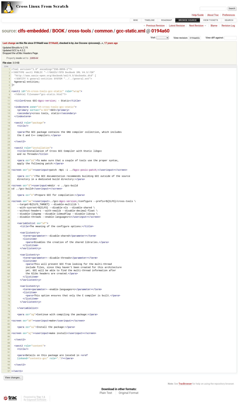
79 (9, 315)
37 (9, 183)
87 (9, 340)
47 (9, 214)
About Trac (213, 15)
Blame (214, 25)
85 (9, 334)
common (103, 31)
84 (9, 330)
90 (9, 349)
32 (9, 167)
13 (9, 107)
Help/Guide (198, 15)
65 (9, 271)
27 (9, 151)
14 (9, 110)
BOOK (58, 31)
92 (9, 356)
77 (9, 308)
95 (9, 365)
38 (9, 186)
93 (9, 359)
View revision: (181, 37)
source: (9, 31)
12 (9, 104)
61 (9, 258)
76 (9, 305)
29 (9, 157)
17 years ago (111, 43)
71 (9, 289)
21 (9, 132)
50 (9, 224)
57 (9, 245)
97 (9, 371)
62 (9, 261)
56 (9, 242)
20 (9, 129)
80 (9, 318)
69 (9, 283)
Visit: (153, 37)
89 (9, 346)
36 (9, 179)
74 (9, 299)
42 (9, 198)
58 (9, 249)
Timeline (150, 20)
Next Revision (196, 25)
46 (9, 211)
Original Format (128, 393)
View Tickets (210, 20)
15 (9, 113)
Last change (9, 43)
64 (9, 267)
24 (9, 142)
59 (9, 252)
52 (9, 230)
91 (9, 352)
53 (9, 233)
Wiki (135, 20)
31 (9, 164)
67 (9, 277)
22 (9, 135)
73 (9, 296)
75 (9, 302)
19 (9, 126)
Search (229, 20)
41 (9, 195)
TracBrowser (185, 384)
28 (9, 154)
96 (9, 368)
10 (9, 98)
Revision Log (228, 25)
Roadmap (166, 20)
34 (9, 173)
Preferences (228, 15)
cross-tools (79, 31)
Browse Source (188, 20)
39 (9, 189)
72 (9, 293)
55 (9, 239)
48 (9, 217)
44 (9, 205)
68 (9, 280)
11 (9, 101)
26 (9, 148)
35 (9, 176)
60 (9, 255)
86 (9, 337)
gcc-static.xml (130, 31)
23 (9, 139)
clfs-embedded (33, 31)
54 (9, 236)
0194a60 (160, 31)
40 (9, 192)
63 (9, 264)
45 (9, 208)
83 (9, 327)
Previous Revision (155, 25)
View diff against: (221, 37)
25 (9, 145)
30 (9, 161)
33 (9, 170)
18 (9, 123)
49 (9, 220)
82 (9, 324)
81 (9, 321)
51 (9, 227)
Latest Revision (177, 25)
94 (9, 362)
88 (9, 343)
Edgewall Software (36, 400)
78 (9, 311)
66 (9, 274)
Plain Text (106, 393)
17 (9, 120)
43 (9, 202)
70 (9, 286)
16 (9, 117)
